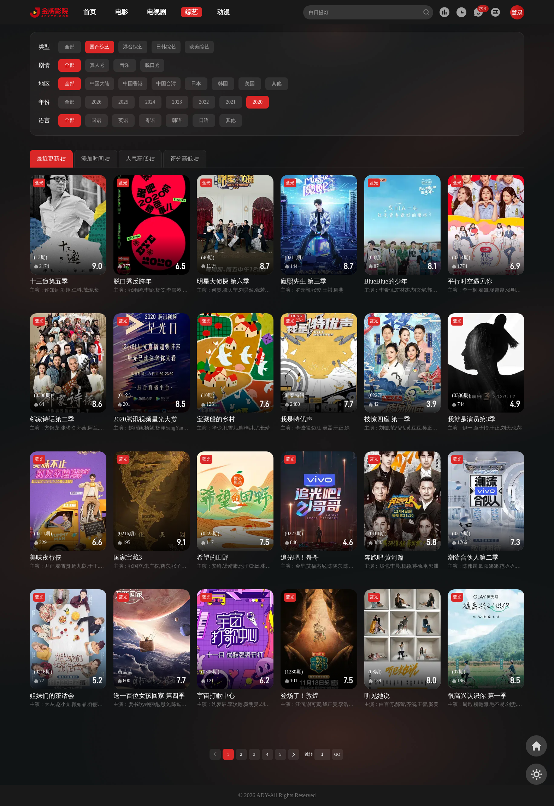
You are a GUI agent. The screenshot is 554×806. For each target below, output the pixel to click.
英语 (123, 120)
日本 (196, 83)
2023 (177, 102)
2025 (123, 102)
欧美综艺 (199, 46)
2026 (96, 102)
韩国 (223, 83)
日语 (204, 120)
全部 (70, 46)
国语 (96, 120)
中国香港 (133, 83)
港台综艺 (133, 46)
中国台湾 (166, 83)
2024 (150, 102)
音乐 (125, 65)
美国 (250, 83)
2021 (231, 102)
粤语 (150, 120)
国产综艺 (100, 46)
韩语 (177, 120)
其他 (277, 83)
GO (337, 754)
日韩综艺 (166, 46)
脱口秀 (152, 65)
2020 (258, 102)
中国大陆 (100, 83)
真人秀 (97, 65)
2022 (204, 102)
